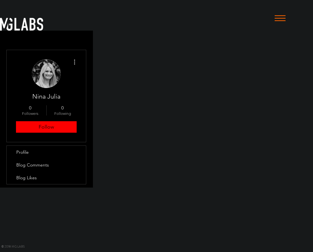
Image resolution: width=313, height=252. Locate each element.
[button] (280, 18)
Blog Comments (32, 165)
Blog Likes (26, 178)
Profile (22, 152)
